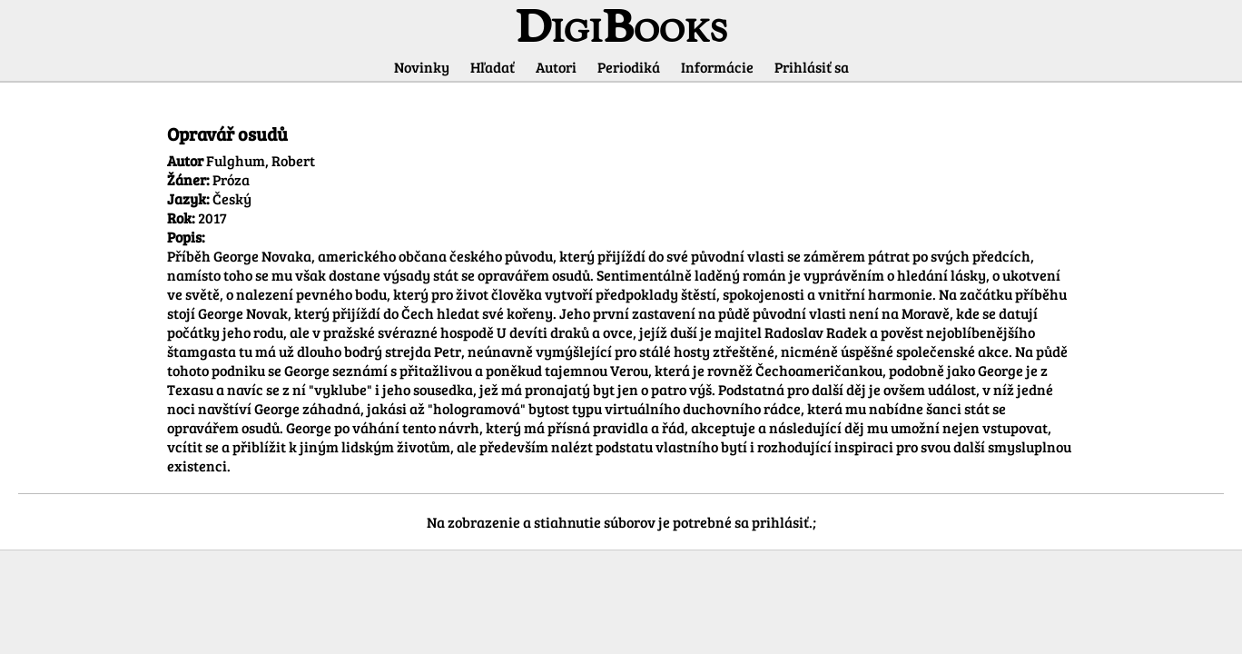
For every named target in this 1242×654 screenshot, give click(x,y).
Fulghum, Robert (260, 160)
